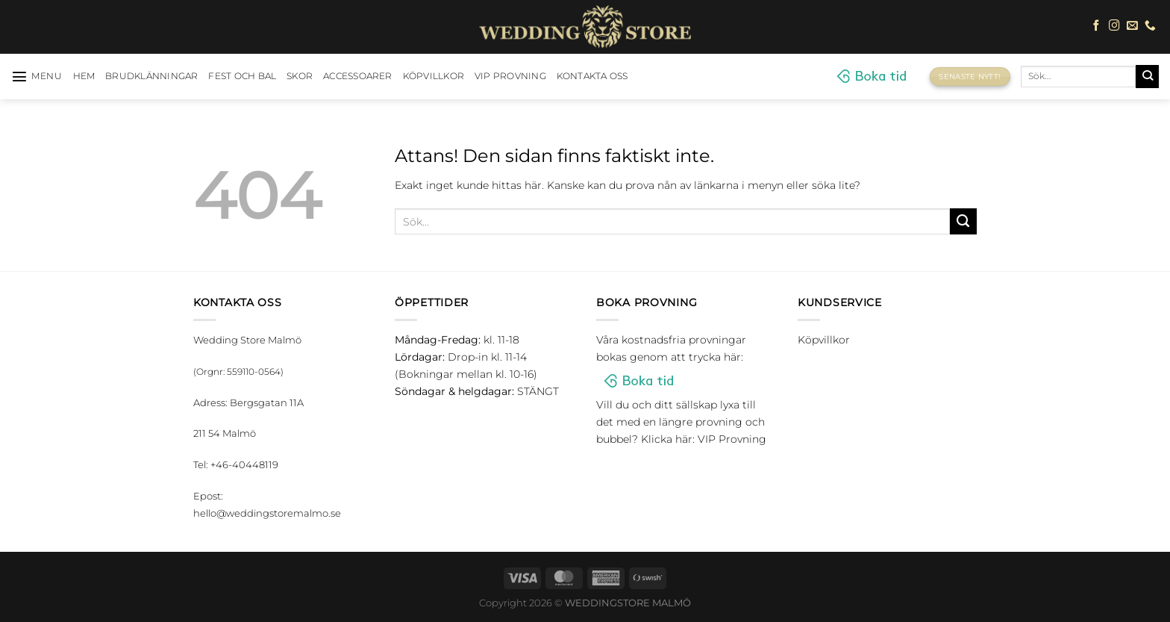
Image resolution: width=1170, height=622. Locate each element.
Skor (300, 76)
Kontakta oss (592, 76)
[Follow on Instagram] (1114, 26)
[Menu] (37, 76)
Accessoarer (357, 76)
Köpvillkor (433, 76)
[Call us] (1150, 26)
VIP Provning (510, 76)
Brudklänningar (151, 76)
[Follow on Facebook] (1096, 26)
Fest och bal (242, 76)
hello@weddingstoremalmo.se (267, 513)
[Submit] (1147, 76)
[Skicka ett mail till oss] (1132, 26)
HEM (84, 76)
